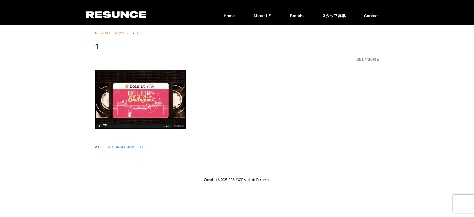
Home (229, 16)
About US (262, 16)
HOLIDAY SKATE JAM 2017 (121, 147)
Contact (371, 16)
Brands (296, 16)
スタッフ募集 (334, 16)
